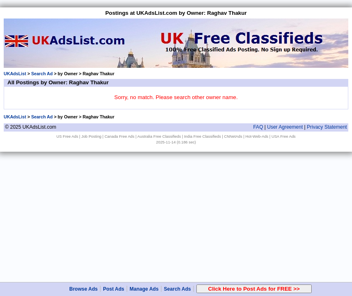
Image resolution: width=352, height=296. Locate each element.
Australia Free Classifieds (159, 136)
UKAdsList (15, 73)
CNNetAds (233, 136)
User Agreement (285, 127)
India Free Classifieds (202, 136)
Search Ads (177, 289)
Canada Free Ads (120, 136)
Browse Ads (83, 289)
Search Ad (42, 73)
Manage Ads (144, 289)
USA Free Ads (283, 136)
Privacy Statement (327, 127)
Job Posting (92, 136)
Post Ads (113, 289)
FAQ (258, 127)
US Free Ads (67, 136)
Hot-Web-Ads (256, 136)
